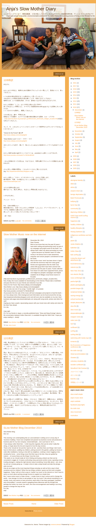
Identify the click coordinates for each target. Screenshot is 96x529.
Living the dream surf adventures (78, 259)
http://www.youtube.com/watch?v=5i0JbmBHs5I (19, 155)
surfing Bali (74, 334)
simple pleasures (76, 302)
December (78, 110)
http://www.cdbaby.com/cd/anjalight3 (15, 141)
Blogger (72, 524)
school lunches (76, 299)
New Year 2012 (76, 271)
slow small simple (77, 394)
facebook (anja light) (78, 405)
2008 (75, 159)
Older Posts (58, 504)
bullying (73, 201)
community (74, 208)
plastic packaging (76, 285)
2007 (75, 162)
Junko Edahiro (76, 244)
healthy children (76, 224)
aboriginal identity (77, 180)
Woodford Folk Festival (79, 368)
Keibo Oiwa (75, 251)
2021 (75, 83)
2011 (75, 104)
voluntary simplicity (77, 361)
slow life (73, 306)
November (78, 131)
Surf (72, 324)
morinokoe (74, 415)
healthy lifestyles (76, 228)
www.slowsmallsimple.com (12, 181)
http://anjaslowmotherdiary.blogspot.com (19, 171)
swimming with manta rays (80, 338)
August (77, 140)
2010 (75, 107)
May (76, 149)
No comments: (27, 221)
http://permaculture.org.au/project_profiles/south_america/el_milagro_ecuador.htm (31, 119)
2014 (75, 95)
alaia (72, 184)
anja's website (75, 401)
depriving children (77, 212)
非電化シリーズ (76, 382)
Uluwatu (73, 357)
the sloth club (75, 350)
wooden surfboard (77, 365)
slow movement (76, 412)
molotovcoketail (56, 524)
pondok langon (76, 288)
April (76, 152)
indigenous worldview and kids (81, 235)
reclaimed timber (76, 292)
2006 (75, 165)
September (79, 137)
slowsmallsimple (76, 313)
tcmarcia (73, 341)
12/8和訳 (8, 80)
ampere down (75, 191)
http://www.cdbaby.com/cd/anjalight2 (15, 135)
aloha (72, 187)
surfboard (74, 327)
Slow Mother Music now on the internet (25, 234)
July (76, 143)
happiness (74, 221)
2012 (75, 101)
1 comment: (26, 414)
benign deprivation (77, 194)
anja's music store (77, 398)
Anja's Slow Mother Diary (29, 8)
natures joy (74, 267)
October (78, 134)
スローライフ (75, 372)
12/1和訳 (8, 338)
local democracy (76, 264)
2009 (75, 156)
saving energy (75, 295)
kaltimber (74, 248)
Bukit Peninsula (76, 198)
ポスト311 (74, 375)
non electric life (76, 274)
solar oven (74, 320)
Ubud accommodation (78, 354)
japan (72, 240)
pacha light (74, 281)
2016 (75, 89)
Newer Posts (8, 504)
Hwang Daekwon (76, 232)
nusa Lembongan (77, 278)
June (77, 146)
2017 (75, 86)
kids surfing (74, 255)
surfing (73, 331)
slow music (12, 325)
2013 (75, 98)
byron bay (74, 205)
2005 (75, 168)
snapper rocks (75, 317)
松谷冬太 (74, 379)
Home (34, 504)
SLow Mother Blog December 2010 (23, 427)
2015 (75, 92)
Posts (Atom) (38, 511)
